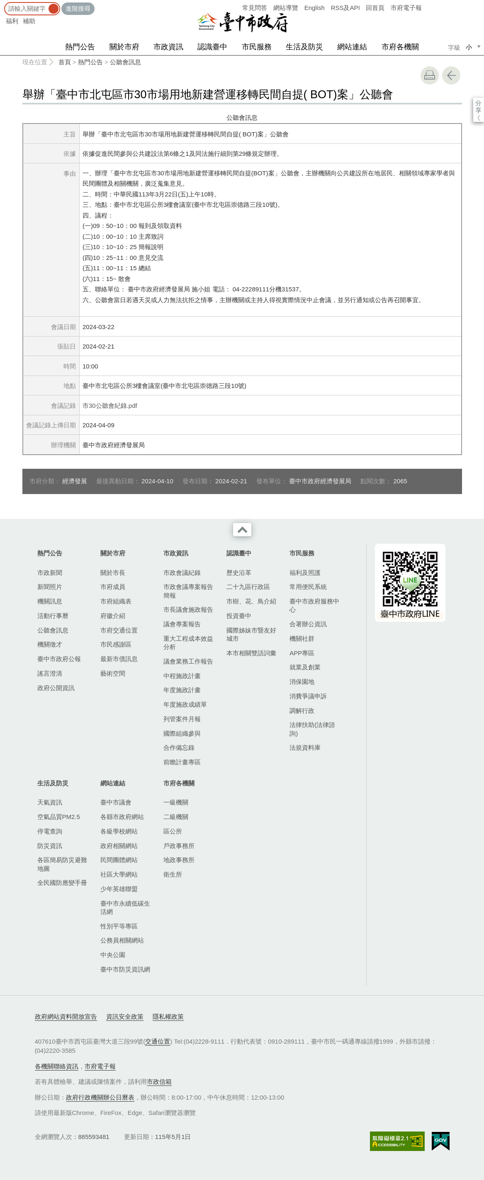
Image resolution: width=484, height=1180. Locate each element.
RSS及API (345, 7)
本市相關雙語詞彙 (251, 653)
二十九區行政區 (248, 586)
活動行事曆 (52, 615)
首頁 (64, 61)
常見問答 (254, 7)
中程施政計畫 (182, 675)
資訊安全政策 (124, 1016)
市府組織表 (115, 601)
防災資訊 (49, 845)
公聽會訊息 (125, 61)
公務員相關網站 (122, 940)
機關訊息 (49, 601)
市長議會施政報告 (188, 609)
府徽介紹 (112, 615)
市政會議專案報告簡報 (188, 590)
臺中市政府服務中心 (314, 605)
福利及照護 (305, 572)
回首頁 (375, 7)
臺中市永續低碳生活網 (125, 907)
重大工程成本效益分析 (188, 642)
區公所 (172, 831)
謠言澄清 (49, 673)
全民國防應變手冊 (62, 882)
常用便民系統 (308, 586)
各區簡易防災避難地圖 (62, 864)
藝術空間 (112, 673)
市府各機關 (400, 47)
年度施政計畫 (182, 689)
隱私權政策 (168, 1016)
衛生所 (172, 874)
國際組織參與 (182, 733)
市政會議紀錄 (182, 572)
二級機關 (175, 816)
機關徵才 (49, 644)
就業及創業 (305, 667)
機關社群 (301, 638)
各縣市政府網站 (122, 816)
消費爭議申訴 (308, 696)
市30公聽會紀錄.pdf (110, 405)
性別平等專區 (119, 926)
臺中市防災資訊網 (125, 969)
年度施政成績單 (185, 704)
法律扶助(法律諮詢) (312, 729)
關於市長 (112, 572)
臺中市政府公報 (59, 658)
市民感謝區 (115, 644)
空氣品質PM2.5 (58, 816)
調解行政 (301, 710)
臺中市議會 (115, 802)
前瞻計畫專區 (182, 762)
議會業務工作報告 (188, 661)
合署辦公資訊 (308, 624)
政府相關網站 (119, 845)
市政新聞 (49, 572)
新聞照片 (49, 586)
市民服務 (257, 47)
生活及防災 (304, 47)
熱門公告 (80, 47)
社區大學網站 (119, 874)
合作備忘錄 (179, 747)
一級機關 (175, 802)
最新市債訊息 (119, 658)
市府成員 (112, 586)
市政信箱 (159, 1081)
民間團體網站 (119, 859)
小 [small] (469, 47)
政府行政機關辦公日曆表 (100, 1097)
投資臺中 (238, 615)
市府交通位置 (119, 630)
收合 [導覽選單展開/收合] (242, 529)
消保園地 (301, 681)
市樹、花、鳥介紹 (251, 601)
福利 (12, 20)
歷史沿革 (238, 572)
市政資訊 (168, 47)
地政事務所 (179, 859)
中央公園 (112, 954)
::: (2, 3)
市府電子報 (406, 7)
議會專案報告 (182, 624)
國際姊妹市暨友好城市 (251, 634)
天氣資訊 (49, 802)
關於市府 (124, 47)
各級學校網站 (119, 831)
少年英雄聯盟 (119, 888)
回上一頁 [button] (451, 75)
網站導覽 (285, 7)
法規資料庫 (305, 747)
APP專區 (301, 653)
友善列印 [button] (430, 75)
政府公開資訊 (56, 687)
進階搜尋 (78, 8)
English (314, 7)
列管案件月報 (182, 718)
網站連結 (352, 47)
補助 (29, 20)
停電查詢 (49, 831)
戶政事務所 (179, 845)
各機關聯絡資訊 (56, 1066)
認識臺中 (212, 47)
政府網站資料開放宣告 (66, 1016)
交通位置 (157, 1041)
